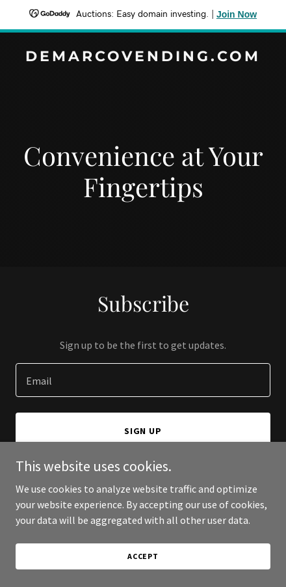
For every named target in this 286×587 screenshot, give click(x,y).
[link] (143, 57)
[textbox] (143, 380)
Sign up (143, 431)
